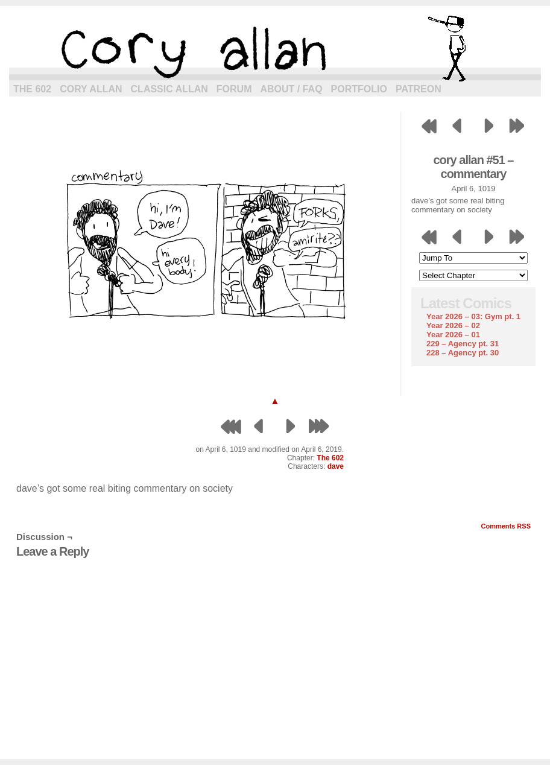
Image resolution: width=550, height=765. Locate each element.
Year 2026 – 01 (453, 334)
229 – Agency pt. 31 (462, 343)
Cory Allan (91, 89)
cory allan (275, 48)
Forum (234, 89)
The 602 (32, 89)
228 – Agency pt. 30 (462, 352)
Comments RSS (506, 526)
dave (335, 466)
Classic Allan (169, 89)
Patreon (418, 89)
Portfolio (359, 89)
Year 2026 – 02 (453, 325)
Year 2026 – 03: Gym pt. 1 (473, 316)
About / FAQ (292, 89)
